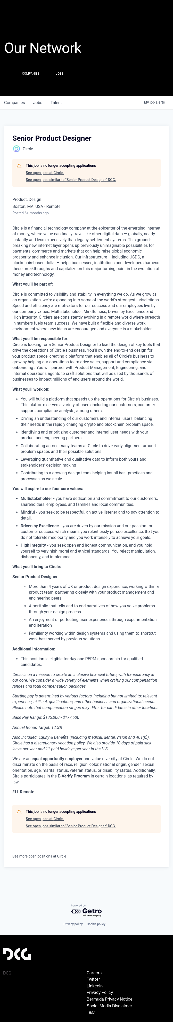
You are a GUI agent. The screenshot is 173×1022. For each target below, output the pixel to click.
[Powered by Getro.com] (86, 911)
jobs (37, 102)
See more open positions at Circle (39, 856)
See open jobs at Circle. (45, 173)
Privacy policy (73, 924)
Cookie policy (96, 924)
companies (14, 102)
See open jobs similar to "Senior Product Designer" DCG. (71, 180)
